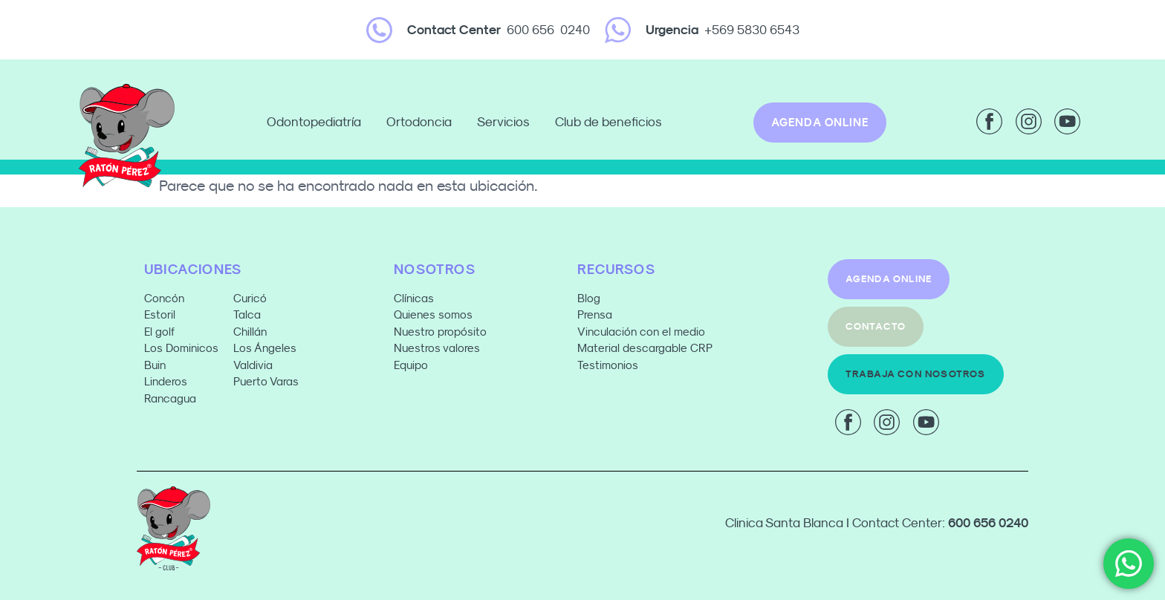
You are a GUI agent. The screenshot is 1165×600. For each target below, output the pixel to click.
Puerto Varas (267, 381)
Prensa (594, 314)
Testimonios (607, 365)
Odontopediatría (318, 122)
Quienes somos (433, 314)
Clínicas (414, 298)
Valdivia (253, 365)
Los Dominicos (181, 348)
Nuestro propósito (440, 331)
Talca (247, 314)
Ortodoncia (422, 122)
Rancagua (170, 398)
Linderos (165, 381)
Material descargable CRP (645, 348)
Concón (164, 298)
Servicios (507, 122)
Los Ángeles (264, 348)
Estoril (159, 314)
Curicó (250, 298)
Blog (588, 298)
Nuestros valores (437, 348)
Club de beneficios (608, 122)
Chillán (250, 331)
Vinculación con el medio (641, 331)
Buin (155, 365)
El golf (159, 331)
